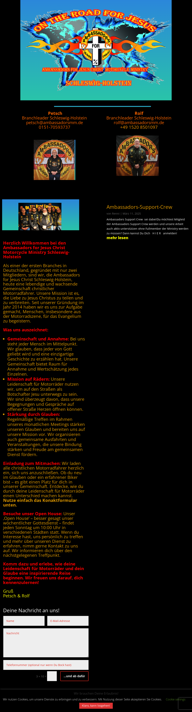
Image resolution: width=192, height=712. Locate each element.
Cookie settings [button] (175, 699)
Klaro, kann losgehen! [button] (96, 705)
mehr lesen (117, 237)
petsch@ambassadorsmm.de (54, 122)
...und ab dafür (74, 676)
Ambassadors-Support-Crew (139, 206)
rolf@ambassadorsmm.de (139, 122)
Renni (116, 213)
